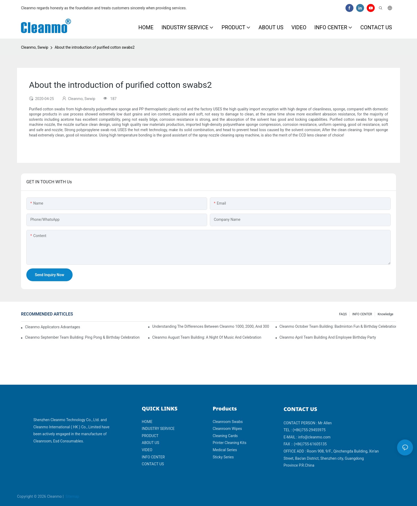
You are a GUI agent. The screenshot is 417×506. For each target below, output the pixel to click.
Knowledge (385, 314)
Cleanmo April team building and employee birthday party (328, 337)
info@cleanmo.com (314, 437)
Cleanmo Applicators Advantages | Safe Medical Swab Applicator (53, 327)
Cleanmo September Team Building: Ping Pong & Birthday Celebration (82, 337)
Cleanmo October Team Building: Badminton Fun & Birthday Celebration (338, 326)
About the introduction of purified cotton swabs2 (95, 47)
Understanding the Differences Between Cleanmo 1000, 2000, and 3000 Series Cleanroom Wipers (210, 326)
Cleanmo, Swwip (34, 47)
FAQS (343, 314)
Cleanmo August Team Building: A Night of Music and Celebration (206, 337)
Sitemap (72, 496)
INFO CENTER (362, 314)
